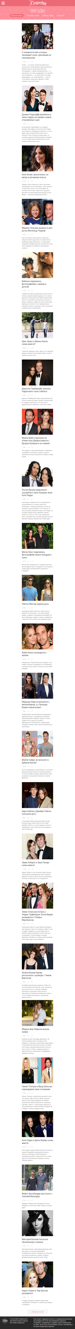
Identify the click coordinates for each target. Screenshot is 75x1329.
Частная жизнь (17, 15)
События (60, 15)
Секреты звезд (48, 15)
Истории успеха (33, 15)
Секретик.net (23, 1319)
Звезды (37, 10)
